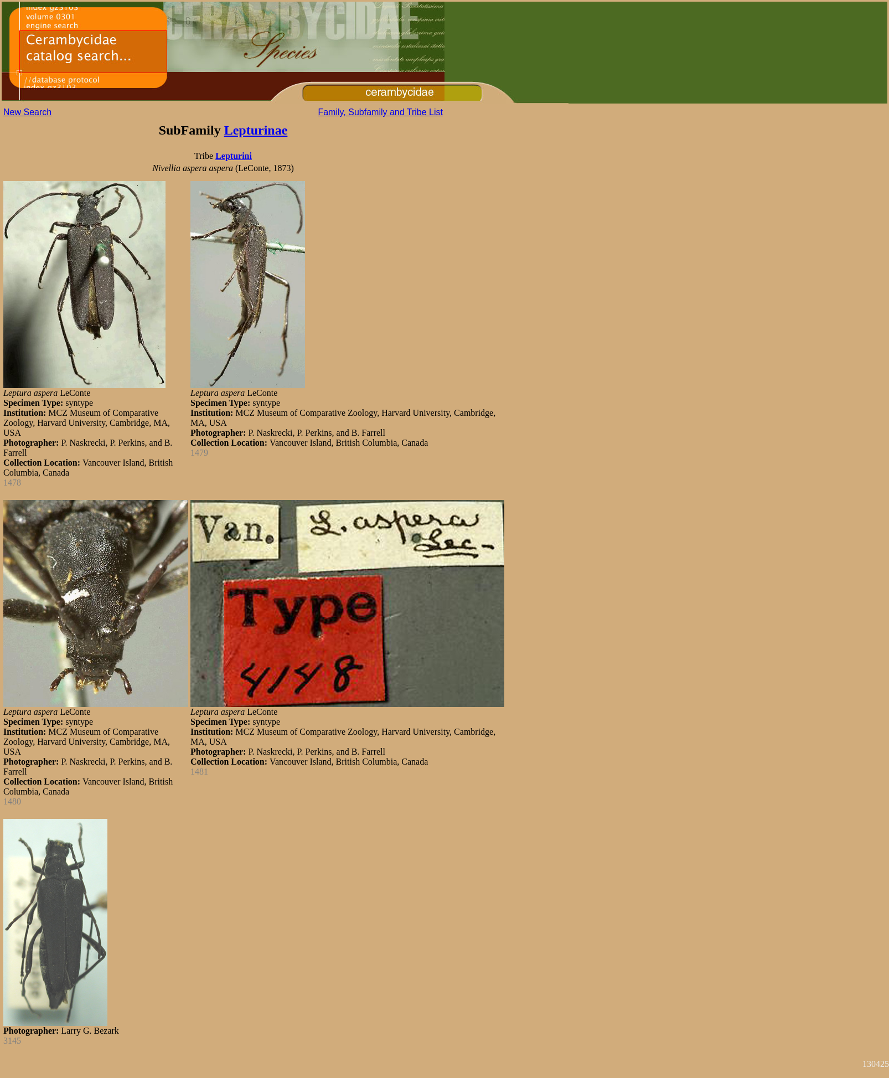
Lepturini (233, 156)
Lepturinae (256, 130)
